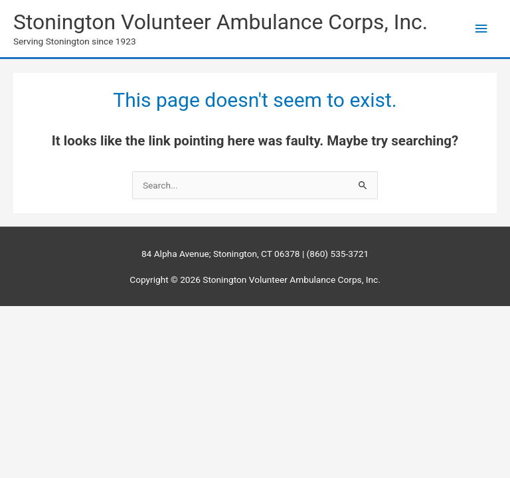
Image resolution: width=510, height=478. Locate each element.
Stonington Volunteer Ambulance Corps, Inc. (220, 22)
